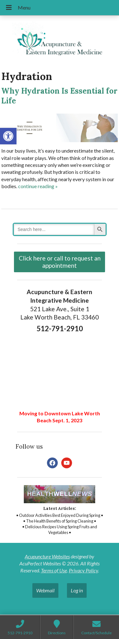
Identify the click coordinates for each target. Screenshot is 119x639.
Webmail (45, 590)
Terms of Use (54, 570)
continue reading (38, 186)
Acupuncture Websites (47, 556)
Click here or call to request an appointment (60, 261)
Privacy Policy (83, 570)
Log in (77, 590)
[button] (8, 136)
